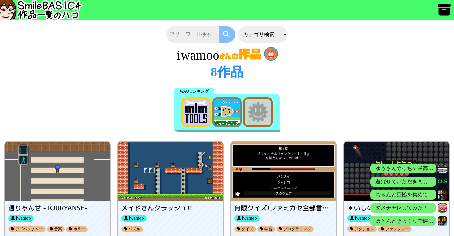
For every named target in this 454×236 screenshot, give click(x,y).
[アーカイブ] (444, 13)
